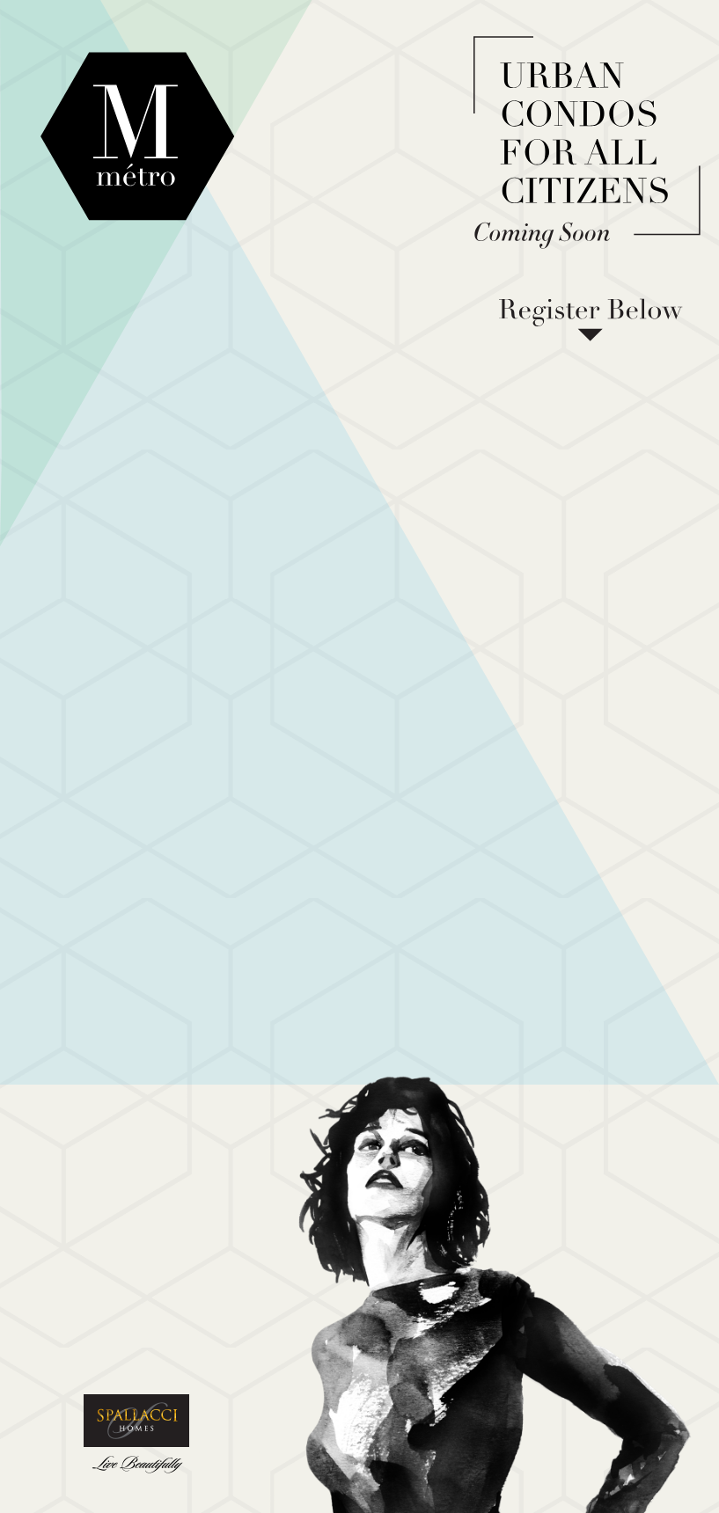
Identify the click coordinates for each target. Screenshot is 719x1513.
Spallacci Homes (137, 1436)
